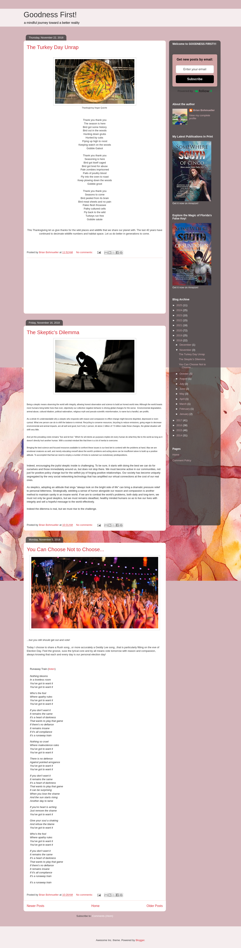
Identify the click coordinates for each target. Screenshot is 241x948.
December (186, 344)
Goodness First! (50, 15)
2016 (179, 425)
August (184, 378)
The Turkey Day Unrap (53, 47)
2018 (179, 340)
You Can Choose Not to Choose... (65, 549)
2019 (179, 335)
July (182, 383)
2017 (179, 420)
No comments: (84, 252)
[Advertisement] (94, 286)
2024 (179, 310)
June (183, 388)
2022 (179, 320)
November (186, 349)
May (182, 393)
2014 (179, 435)
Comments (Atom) (102, 915)
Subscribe (194, 79)
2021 (179, 325)
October (184, 373)
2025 (179, 305)
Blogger (140, 940)
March (183, 403)
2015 (179, 430)
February (185, 408)
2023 (179, 315)
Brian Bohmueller (204, 110)
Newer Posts (35, 906)
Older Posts (155, 906)
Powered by (195, 90)
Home (95, 906)
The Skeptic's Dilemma (53, 332)
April (183, 398)
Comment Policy (181, 460)
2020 (179, 330)
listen (52, 668)
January (184, 413)
